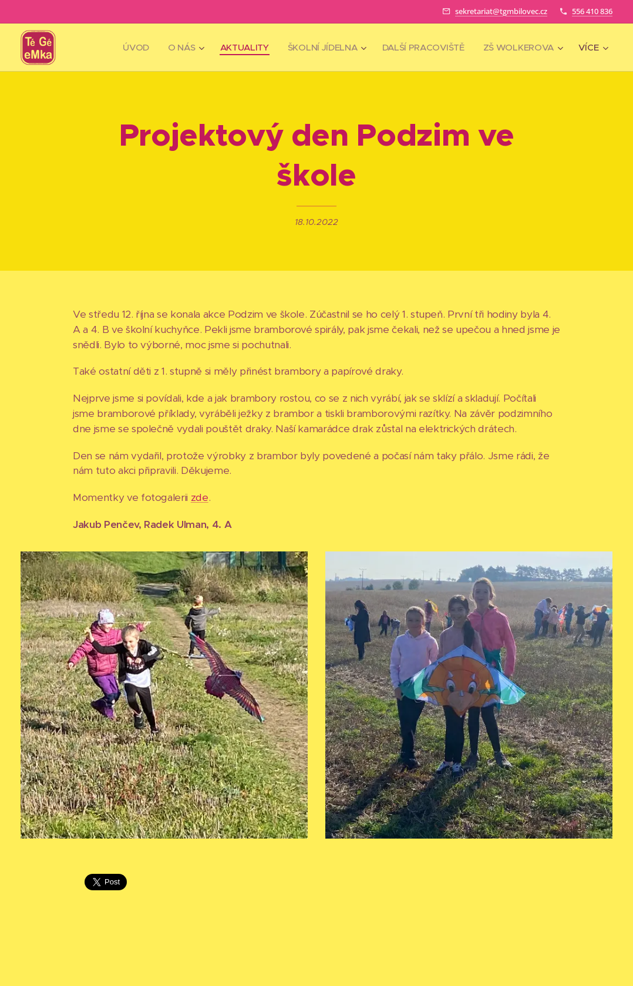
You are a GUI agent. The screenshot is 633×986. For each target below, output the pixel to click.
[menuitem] (129, 47)
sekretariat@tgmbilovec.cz (501, 11)
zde (199, 497)
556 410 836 (592, 11)
